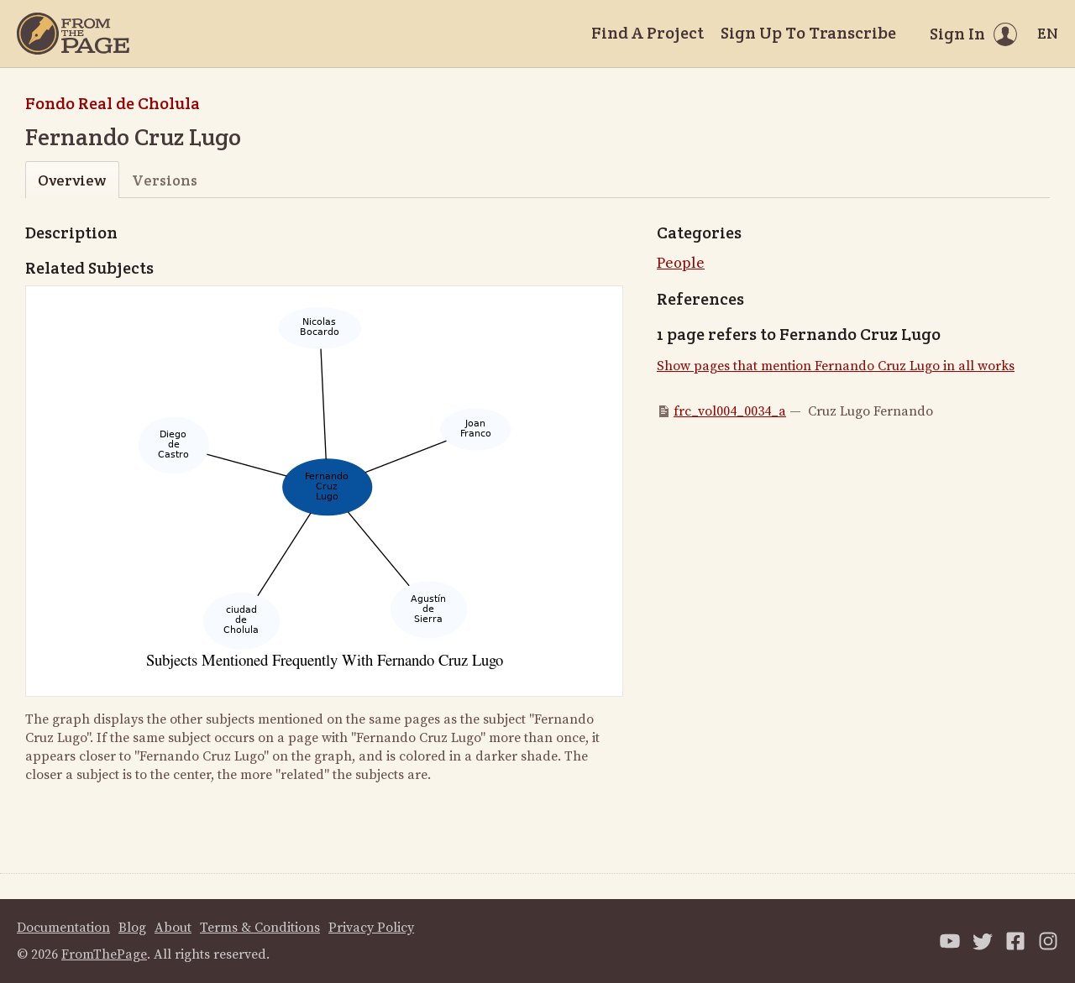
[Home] (73, 34)
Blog (132, 927)
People (681, 263)
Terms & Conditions (260, 927)
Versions (164, 180)
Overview (72, 180)
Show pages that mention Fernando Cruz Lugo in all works (836, 366)
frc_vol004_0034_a (730, 411)
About (173, 927)
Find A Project (647, 33)
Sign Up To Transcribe (808, 33)
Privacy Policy (371, 927)
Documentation (63, 927)
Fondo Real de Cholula (112, 103)
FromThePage (104, 954)
